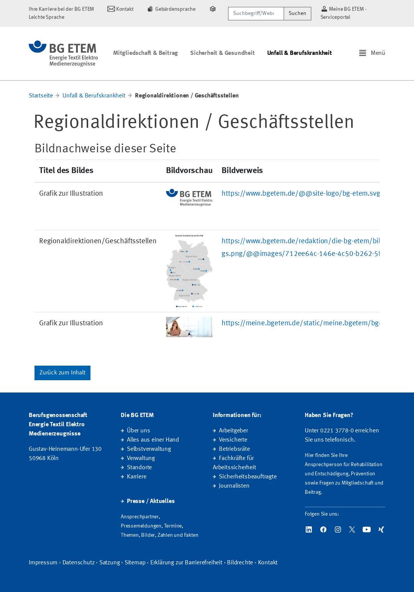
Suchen (297, 13)
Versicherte (233, 440)
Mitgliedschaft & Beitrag (145, 53)
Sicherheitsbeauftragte (248, 477)
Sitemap (135, 563)
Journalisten (234, 486)
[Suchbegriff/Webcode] (256, 13)
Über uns (138, 431)
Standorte (139, 468)
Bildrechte (240, 563)
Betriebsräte (234, 449)
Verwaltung (141, 458)
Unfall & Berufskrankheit (299, 53)
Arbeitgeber (233, 431)
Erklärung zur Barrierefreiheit (186, 563)
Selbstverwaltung (149, 449)
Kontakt (268, 563)
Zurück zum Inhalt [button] (62, 373)
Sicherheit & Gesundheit (222, 53)
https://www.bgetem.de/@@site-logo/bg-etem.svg (301, 194)
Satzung (109, 563)
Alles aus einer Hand (153, 440)
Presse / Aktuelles (150, 501)
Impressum (43, 563)
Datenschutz (78, 563)
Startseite (41, 96)
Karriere (136, 477)
